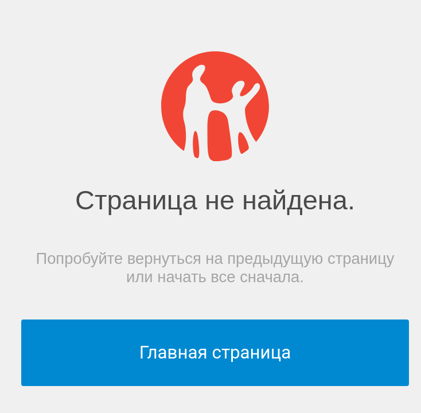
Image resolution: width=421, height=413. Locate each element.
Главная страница (215, 352)
